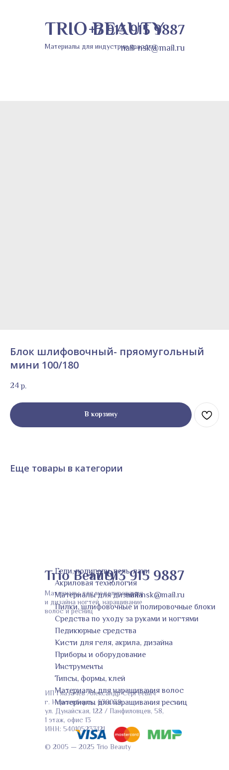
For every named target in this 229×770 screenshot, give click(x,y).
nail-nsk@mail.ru (155, 595)
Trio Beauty (80, 576)
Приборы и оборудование (100, 655)
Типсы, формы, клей (90, 679)
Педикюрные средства (95, 631)
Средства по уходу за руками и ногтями (127, 619)
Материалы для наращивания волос (119, 691)
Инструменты (79, 667)
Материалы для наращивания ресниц (121, 703)
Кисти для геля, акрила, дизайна (114, 643)
